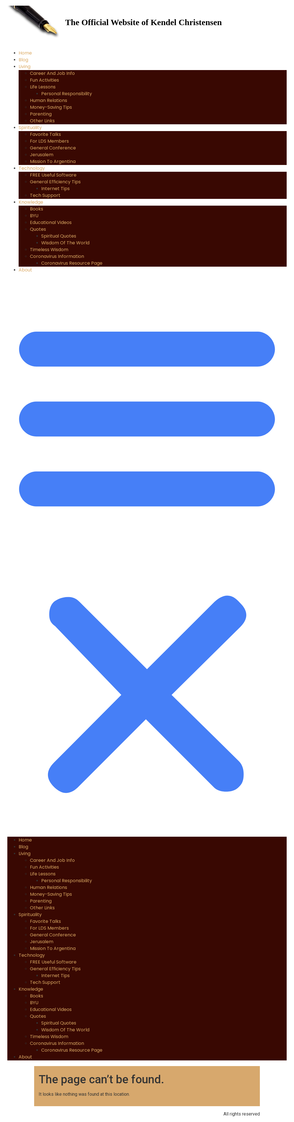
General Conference (53, 148)
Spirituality (30, 127)
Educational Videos (51, 222)
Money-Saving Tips (51, 107)
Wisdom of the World (65, 243)
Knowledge (31, 202)
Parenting (41, 114)
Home (25, 53)
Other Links (42, 121)
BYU (34, 215)
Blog (23, 59)
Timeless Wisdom (49, 249)
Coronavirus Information (57, 256)
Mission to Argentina (53, 161)
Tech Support (45, 195)
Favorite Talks (45, 134)
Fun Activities (44, 80)
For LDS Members (49, 141)
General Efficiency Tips (55, 182)
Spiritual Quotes (58, 236)
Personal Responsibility (66, 93)
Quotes (38, 229)
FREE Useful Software (53, 175)
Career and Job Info (52, 73)
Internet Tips (55, 188)
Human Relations (48, 100)
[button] (147, 555)
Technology (32, 168)
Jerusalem (41, 154)
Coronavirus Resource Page (71, 263)
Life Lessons (43, 87)
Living (24, 66)
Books (36, 209)
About (25, 270)
